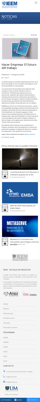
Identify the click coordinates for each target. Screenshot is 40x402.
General (6, 78)
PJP (5, 356)
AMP (5, 347)
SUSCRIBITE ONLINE (8, 137)
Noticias (9, 19)
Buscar (34, 35)
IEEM (5, 304)
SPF (5, 361)
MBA (5, 337)
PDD (5, 352)
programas (7, 400)
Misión (6, 309)
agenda (19, 400)
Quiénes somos (9, 318)
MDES (6, 342)
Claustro (6, 323)
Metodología (8, 313)
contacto (34, 400)
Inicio (3, 19)
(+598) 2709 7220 (10, 377)
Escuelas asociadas (10, 327)
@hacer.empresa (30, 134)
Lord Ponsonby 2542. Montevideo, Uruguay (17, 371)
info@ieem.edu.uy (10, 382)
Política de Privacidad (11, 394)
